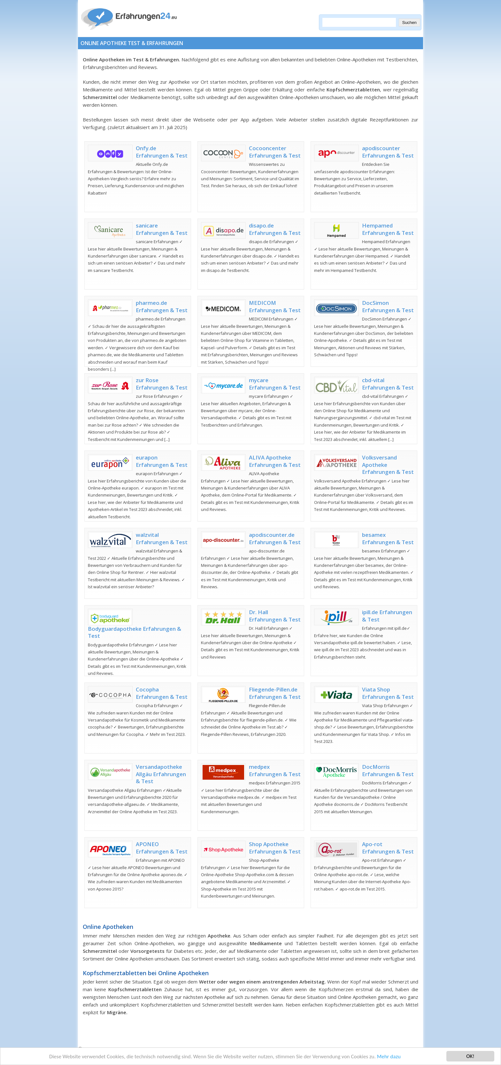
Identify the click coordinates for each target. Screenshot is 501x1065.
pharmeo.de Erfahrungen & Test (162, 306)
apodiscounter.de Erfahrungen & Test (275, 538)
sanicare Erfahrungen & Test (162, 229)
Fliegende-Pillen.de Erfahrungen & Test (275, 693)
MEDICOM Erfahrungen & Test (275, 306)
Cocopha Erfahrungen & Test (162, 693)
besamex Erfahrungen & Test (388, 538)
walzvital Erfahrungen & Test (162, 538)
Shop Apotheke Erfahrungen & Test (275, 847)
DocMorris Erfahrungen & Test (388, 770)
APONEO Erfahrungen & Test (162, 847)
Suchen (409, 22)
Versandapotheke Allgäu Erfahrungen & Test (161, 774)
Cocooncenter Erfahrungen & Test (275, 151)
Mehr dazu (389, 1056)
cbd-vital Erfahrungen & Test (388, 383)
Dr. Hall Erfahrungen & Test (275, 615)
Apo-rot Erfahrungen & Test (388, 847)
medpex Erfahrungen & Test (275, 770)
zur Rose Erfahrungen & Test (162, 383)
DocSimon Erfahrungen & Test (388, 306)
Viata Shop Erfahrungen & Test (388, 693)
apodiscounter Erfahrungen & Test (388, 151)
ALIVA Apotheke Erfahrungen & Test (275, 461)
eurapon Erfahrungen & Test (162, 461)
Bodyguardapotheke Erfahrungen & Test (134, 632)
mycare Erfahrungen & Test (275, 383)
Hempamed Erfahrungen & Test (388, 229)
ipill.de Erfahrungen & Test (387, 615)
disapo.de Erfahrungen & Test (275, 229)
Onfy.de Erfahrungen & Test (162, 151)
